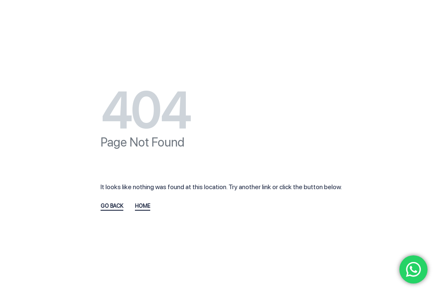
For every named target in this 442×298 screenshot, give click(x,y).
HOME (142, 206)
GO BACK (112, 206)
